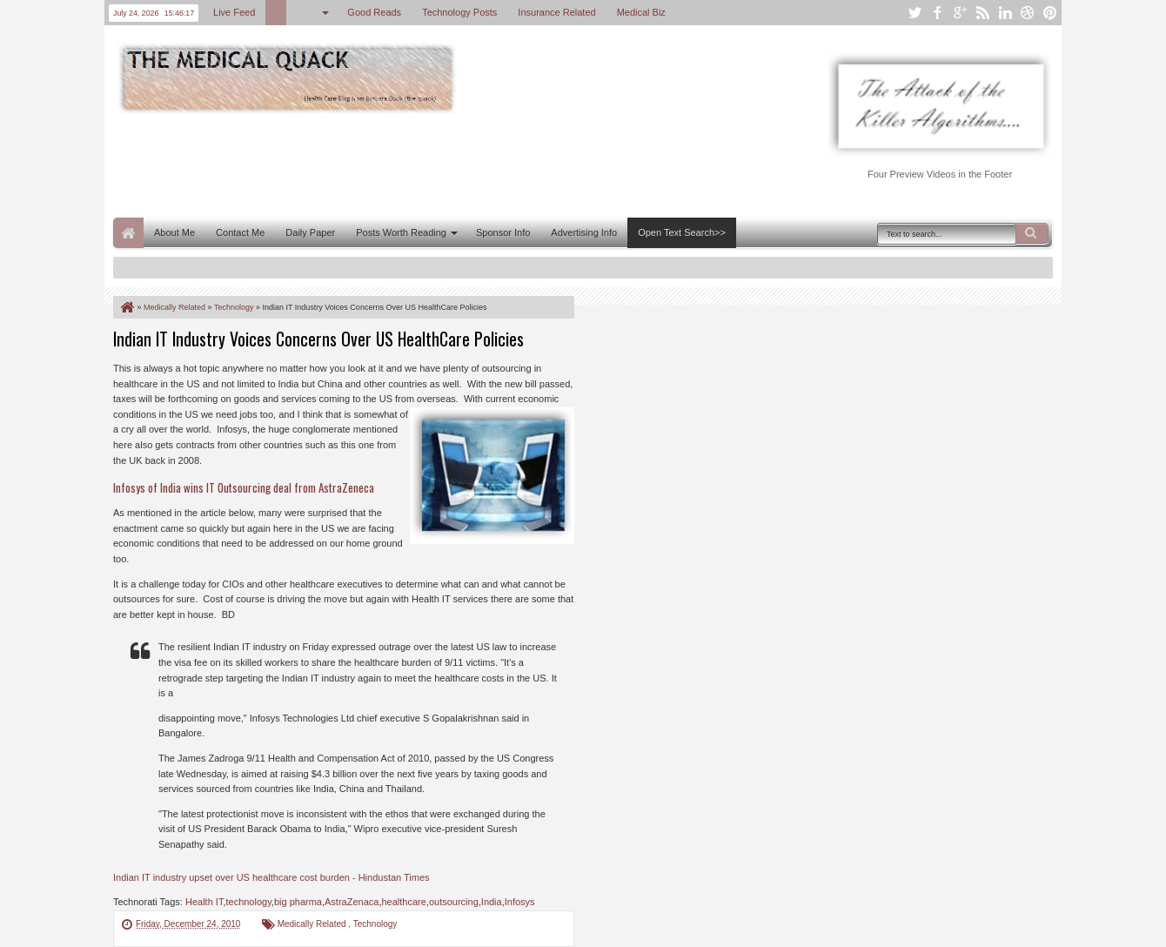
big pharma (298, 902)
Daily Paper (310, 232)
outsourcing (454, 902)
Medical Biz (641, 12)
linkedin (1005, 12)
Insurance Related (556, 12)
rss (982, 12)
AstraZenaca (352, 902)
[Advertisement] (430, 163)
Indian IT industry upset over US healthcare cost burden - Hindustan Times (271, 877)
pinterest (1050, 12)
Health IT (204, 902)
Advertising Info (584, 232)
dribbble (1027, 12)
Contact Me (240, 232)
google (959, 12)
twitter (914, 12)
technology (248, 902)
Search (1032, 233)
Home (128, 233)
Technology (375, 924)
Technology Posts (459, 12)
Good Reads (374, 12)
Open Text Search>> (682, 232)
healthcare (403, 902)
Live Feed (234, 12)
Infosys (520, 902)
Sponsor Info (503, 232)
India (491, 902)
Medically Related (313, 924)
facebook (937, 12)
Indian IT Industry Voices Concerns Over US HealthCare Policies (318, 339)
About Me (174, 232)
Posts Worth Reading (401, 232)
